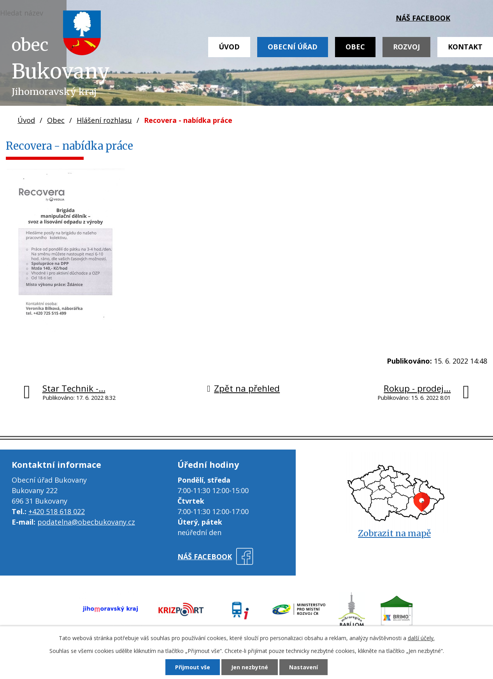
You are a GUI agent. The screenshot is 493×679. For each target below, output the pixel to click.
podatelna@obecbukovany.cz (86, 522)
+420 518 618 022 (56, 511)
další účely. (421, 638)
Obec (355, 46)
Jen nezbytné (249, 667)
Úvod (229, 46)
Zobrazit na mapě (394, 533)
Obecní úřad (293, 46)
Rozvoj (406, 46)
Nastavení (303, 667)
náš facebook (423, 18)
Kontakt (465, 46)
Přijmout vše (192, 667)
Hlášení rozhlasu (104, 120)
